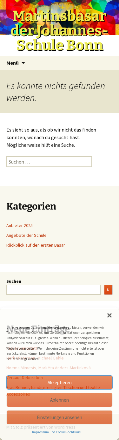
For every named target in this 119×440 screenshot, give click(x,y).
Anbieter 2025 (19, 225)
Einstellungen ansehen (59, 417)
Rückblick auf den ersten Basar (35, 245)
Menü (12, 63)
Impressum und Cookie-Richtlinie (56, 432)
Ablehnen (59, 400)
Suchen (13, 281)
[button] (109, 315)
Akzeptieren (60, 382)
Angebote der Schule (26, 235)
